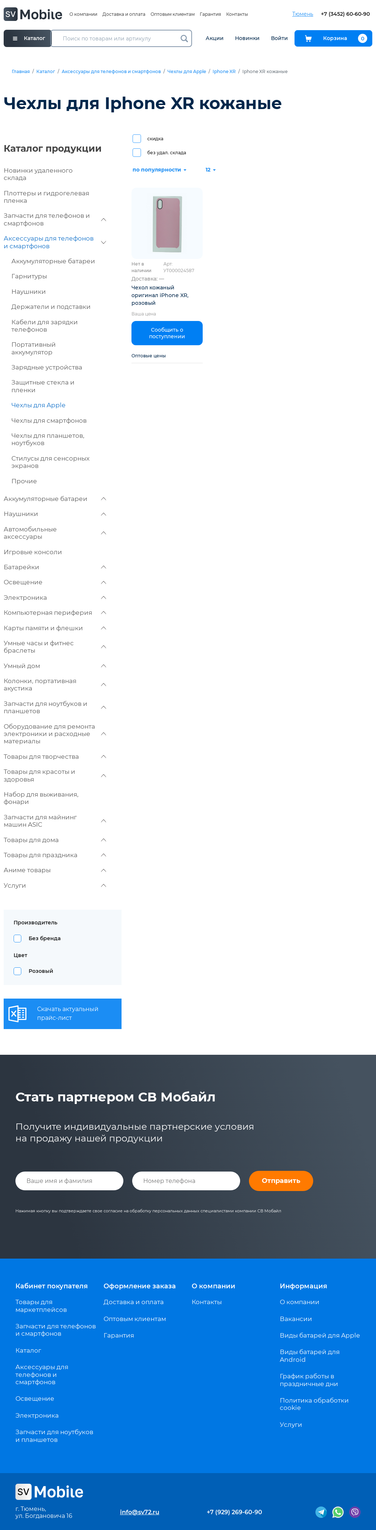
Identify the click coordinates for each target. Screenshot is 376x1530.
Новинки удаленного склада (38, 174)
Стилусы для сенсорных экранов (50, 462)
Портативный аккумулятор (33, 348)
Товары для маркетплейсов (41, 1305)
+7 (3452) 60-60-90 (345, 14)
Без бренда (45, 938)
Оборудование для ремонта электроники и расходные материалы (55, 734)
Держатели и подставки (51, 306)
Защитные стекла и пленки (43, 386)
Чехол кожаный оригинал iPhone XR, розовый (159, 295)
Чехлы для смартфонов (49, 420)
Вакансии (296, 1318)
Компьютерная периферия (55, 612)
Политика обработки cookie (314, 1404)
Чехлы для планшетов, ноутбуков (47, 439)
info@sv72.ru (139, 1512)
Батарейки (55, 567)
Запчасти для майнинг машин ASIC (55, 820)
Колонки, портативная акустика (55, 684)
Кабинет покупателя (51, 1286)
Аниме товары (55, 870)
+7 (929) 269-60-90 (234, 1512)
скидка (155, 138)
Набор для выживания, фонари (41, 798)
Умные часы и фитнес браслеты (55, 646)
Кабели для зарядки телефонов (44, 325)
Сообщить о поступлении (167, 333)
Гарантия (210, 14)
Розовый (41, 971)
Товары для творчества (55, 756)
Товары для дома (55, 840)
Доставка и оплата (123, 14)
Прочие (24, 481)
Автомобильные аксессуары (55, 533)
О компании (83, 14)
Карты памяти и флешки (55, 628)
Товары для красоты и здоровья (55, 775)
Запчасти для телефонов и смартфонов (55, 219)
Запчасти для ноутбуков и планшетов (55, 707)
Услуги (55, 885)
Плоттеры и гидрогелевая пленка (46, 197)
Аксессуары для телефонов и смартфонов (111, 71)
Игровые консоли (33, 552)
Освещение (55, 582)
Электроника (55, 597)
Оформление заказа (140, 1286)
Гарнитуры (29, 276)
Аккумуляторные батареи (53, 261)
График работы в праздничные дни (309, 1379)
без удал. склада (166, 152)
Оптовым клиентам (173, 14)
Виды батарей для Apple (320, 1335)
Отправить (281, 1181)
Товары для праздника (55, 855)
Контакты (237, 14)
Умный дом (55, 666)
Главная (21, 71)
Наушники (28, 291)
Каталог (45, 71)
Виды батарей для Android (310, 1355)
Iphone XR (224, 71)
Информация (303, 1286)
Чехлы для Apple (186, 71)
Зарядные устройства (46, 367)
